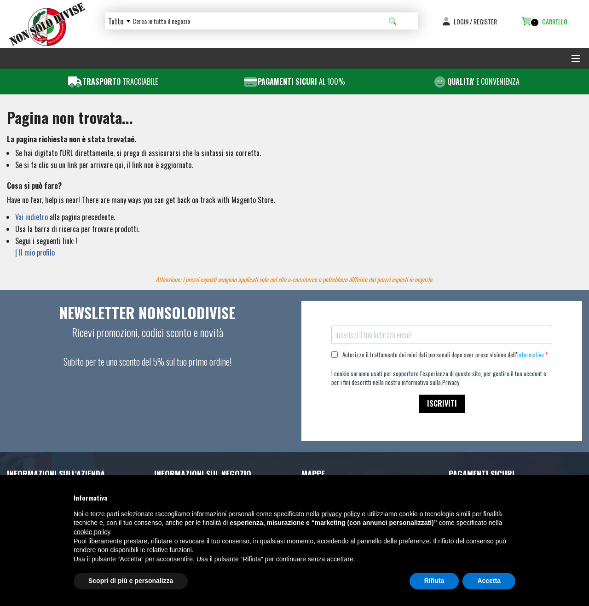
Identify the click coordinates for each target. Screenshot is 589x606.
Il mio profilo (37, 252)
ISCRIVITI (442, 403)
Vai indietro (31, 216)
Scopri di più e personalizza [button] (130, 580)
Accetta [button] (489, 580)
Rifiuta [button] (434, 580)
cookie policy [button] (92, 532)
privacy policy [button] (341, 514)
